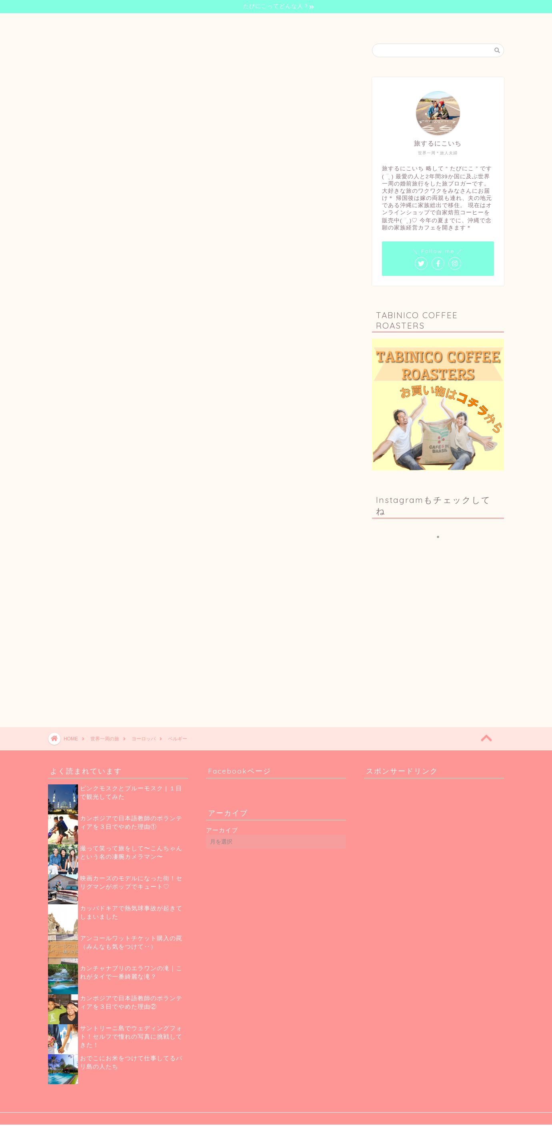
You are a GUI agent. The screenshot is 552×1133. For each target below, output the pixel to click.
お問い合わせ (359, 23)
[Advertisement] (440, 639)
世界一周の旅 (266, 23)
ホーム (185, 23)
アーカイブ (222, 830)
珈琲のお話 (313, 23)
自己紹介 (222, 23)
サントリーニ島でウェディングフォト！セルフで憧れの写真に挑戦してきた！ (131, 1036)
